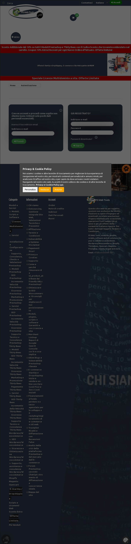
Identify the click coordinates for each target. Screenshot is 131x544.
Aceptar (58, 189)
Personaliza (30, 189)
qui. (62, 185)
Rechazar (44, 189)
